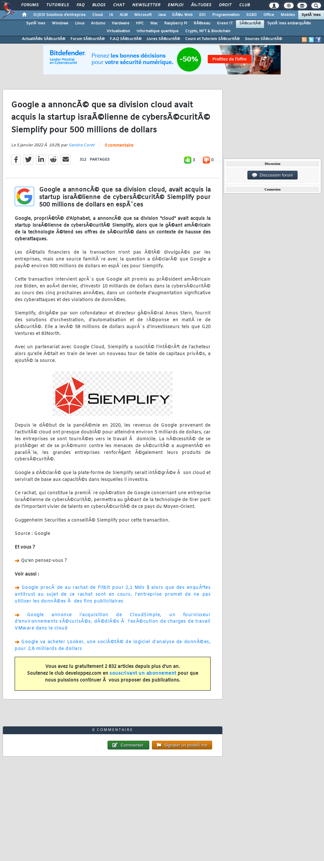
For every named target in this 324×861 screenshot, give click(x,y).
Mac (154, 23)
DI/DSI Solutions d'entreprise (59, 15)
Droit (225, 5)
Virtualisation (118, 31)
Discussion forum (272, 175)
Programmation (226, 15)
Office (268, 15)
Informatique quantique (158, 31)
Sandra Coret (81, 145)
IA (111, 15)
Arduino (98, 23)
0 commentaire (119, 145)
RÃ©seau (202, 23)
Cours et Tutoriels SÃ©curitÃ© (212, 39)
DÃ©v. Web (182, 15)
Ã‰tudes (201, 5)
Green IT (225, 23)
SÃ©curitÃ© (250, 23)
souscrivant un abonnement (143, 673)
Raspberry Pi (175, 23)
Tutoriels (57, 5)
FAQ (80, 5)
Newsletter (146, 5)
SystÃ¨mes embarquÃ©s (289, 23)
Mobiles (288, 15)
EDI (202, 15)
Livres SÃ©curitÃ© (163, 39)
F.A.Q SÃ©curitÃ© (125, 39)
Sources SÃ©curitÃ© (263, 39)
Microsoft (143, 15)
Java (162, 15)
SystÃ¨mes (311, 15)
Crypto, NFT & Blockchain (207, 31)
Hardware (120, 23)
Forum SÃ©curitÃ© (87, 39)
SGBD (251, 15)
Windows (60, 23)
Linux (79, 23)
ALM (124, 15)
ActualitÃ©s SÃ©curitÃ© (43, 39)
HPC (140, 23)
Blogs (99, 5)
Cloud (97, 15)
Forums (30, 5)
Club (244, 5)
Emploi (175, 5)
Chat (118, 5)
